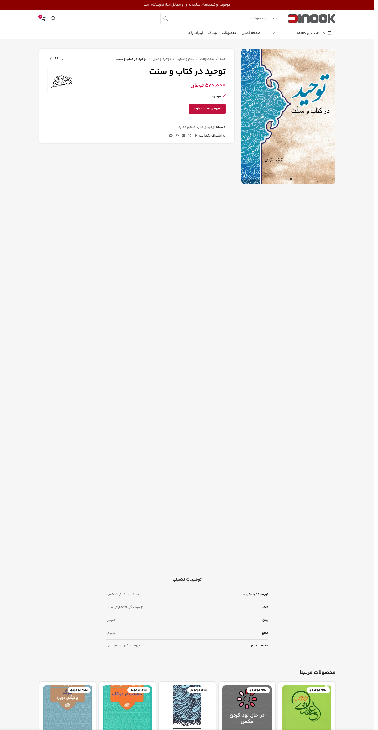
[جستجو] (222, 18)
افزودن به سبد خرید (206, 108)
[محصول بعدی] (51, 59)
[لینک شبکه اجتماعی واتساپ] (177, 136)
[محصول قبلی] (63, 59)
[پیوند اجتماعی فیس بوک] (196, 136)
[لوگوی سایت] (311, 18)
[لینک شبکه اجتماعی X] (189, 136)
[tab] (187, 577)
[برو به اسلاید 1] (291, 179)
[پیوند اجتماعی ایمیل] (183, 136)
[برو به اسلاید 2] (286, 179)
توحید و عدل (161, 59)
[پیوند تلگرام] (170, 136)
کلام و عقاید (185, 59)
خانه (222, 59)
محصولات (207, 59)
